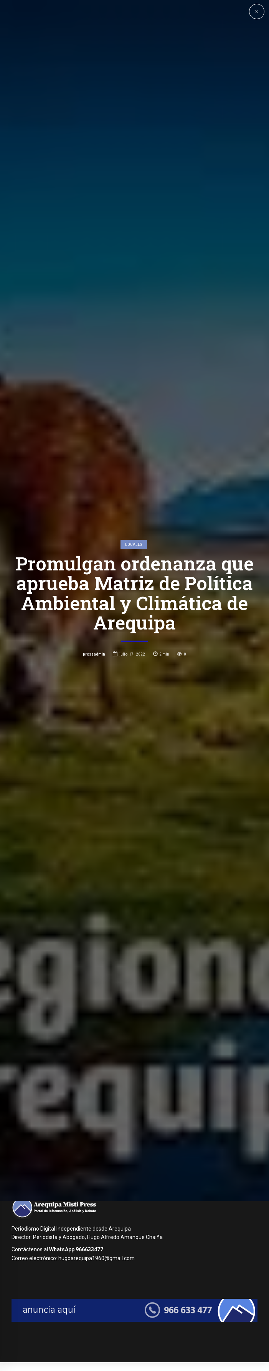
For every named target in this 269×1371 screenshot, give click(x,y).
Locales (133, 605)
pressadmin (94, 714)
